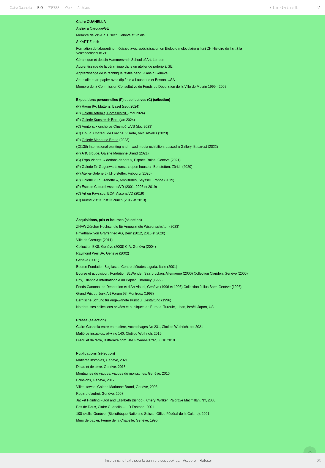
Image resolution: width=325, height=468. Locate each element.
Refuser (206, 460)
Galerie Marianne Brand (100, 140)
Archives (83, 7)
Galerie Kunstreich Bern (100, 120)
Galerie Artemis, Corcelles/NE (105, 113)
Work (68, 7)
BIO (40, 7)
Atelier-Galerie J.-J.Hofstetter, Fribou (110, 173)
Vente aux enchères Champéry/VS (108, 126)
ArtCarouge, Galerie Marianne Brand (110, 153)
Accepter (190, 460)
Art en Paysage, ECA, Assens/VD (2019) (113, 193)
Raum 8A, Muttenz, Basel (101, 106)
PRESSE (54, 7)
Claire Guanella (21, 7)
